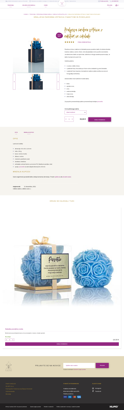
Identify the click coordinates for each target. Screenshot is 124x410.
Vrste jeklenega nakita (72, 109)
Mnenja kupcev (29, 132)
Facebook (96, 391)
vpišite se (57, 177)
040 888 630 (114, 1)
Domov (26, 14)
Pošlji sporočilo (103, 1)
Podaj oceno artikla (84, 42)
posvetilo (100, 101)
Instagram (96, 388)
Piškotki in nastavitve (48, 406)
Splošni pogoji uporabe (35, 406)
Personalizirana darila (44, 14)
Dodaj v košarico (99, 119)
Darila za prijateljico (60, 14)
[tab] (16, 132)
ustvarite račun (66, 177)
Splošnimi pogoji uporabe (80, 369)
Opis (16, 132)
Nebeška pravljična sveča (14, 329)
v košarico (62, 344)
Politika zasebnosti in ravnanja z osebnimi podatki (68, 406)
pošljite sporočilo (74, 391)
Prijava (109, 5)
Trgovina (32, 14)
